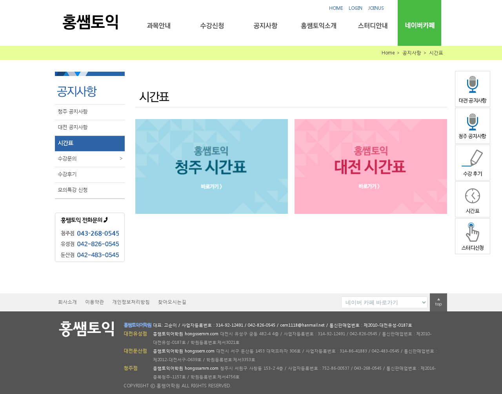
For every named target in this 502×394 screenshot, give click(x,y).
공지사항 (265, 25)
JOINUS (376, 8)
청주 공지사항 (72, 111)
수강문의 (91, 159)
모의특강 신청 (72, 189)
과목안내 (158, 25)
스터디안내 (372, 25)
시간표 (65, 142)
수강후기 (67, 174)
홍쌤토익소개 (318, 25)
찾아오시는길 (172, 302)
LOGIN (355, 8)
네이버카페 (419, 25)
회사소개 (67, 302)
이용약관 (94, 302)
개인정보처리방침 (131, 302)
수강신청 (212, 25)
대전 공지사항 (72, 127)
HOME (336, 8)
